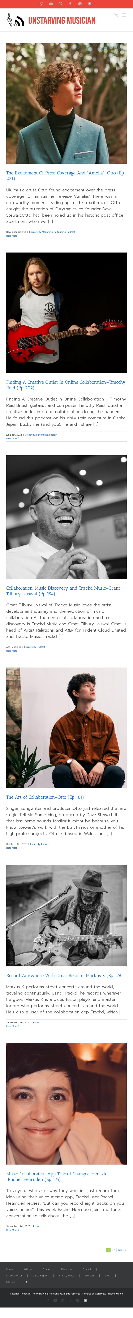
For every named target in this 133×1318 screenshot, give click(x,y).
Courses (10, 1282)
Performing (60, 231)
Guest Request (40, 1275)
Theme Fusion (115, 1293)
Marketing (47, 231)
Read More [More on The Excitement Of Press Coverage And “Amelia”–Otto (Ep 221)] (11, 235)
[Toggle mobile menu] (124, 15)
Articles (27, 1269)
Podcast (71, 231)
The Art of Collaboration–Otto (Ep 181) (45, 797)
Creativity (36, 231)
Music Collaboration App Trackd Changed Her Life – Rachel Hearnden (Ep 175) (59, 1176)
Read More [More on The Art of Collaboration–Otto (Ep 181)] (11, 847)
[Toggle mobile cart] (116, 15)
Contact (87, 1269)
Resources (66, 1269)
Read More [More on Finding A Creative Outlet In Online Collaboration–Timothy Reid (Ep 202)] (11, 438)
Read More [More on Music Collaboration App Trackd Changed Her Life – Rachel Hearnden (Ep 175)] (11, 1230)
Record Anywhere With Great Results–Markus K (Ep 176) (64, 975)
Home (9, 1269)
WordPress (100, 1293)
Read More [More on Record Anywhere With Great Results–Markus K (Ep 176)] (11, 1026)
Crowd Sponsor (14, 1275)
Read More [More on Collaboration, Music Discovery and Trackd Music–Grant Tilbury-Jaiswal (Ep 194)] (11, 650)
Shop (107, 1275)
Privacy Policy (66, 1275)
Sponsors (89, 1275)
